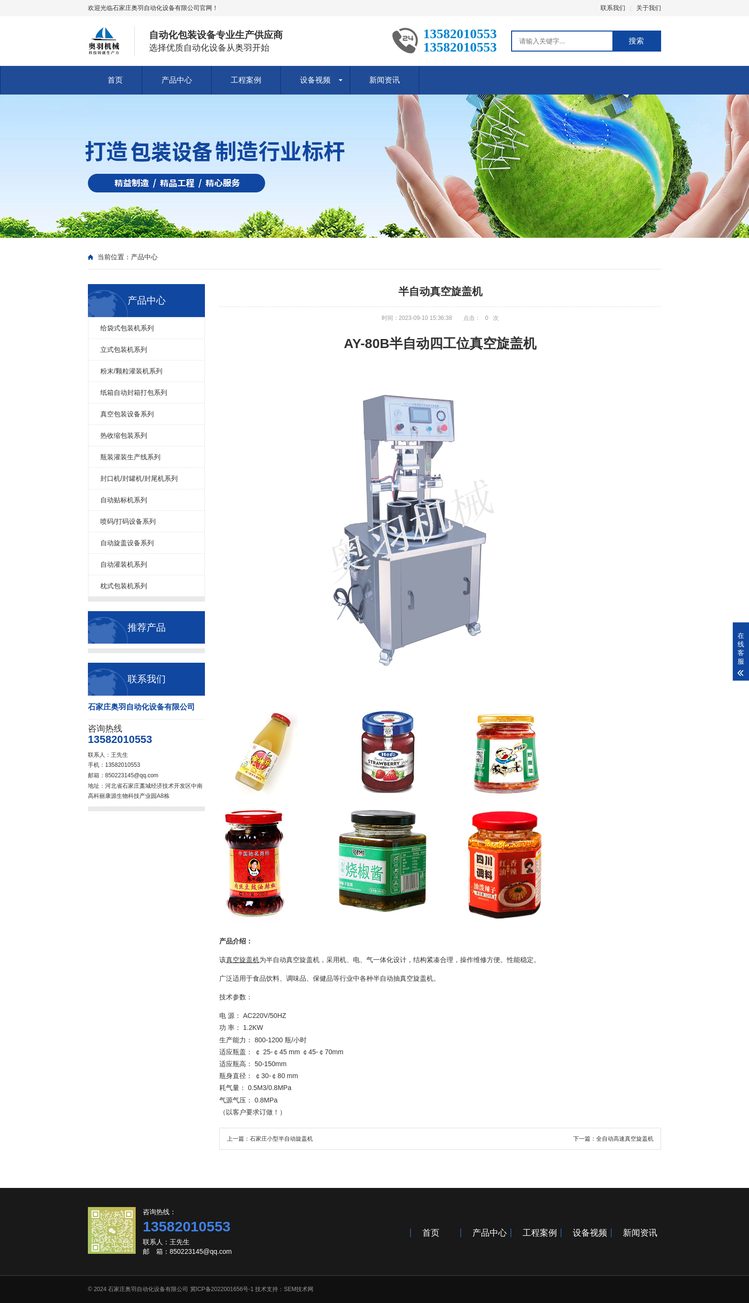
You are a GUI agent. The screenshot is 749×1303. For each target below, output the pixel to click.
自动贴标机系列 (123, 500)
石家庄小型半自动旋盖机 (281, 1138)
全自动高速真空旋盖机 (624, 1138)
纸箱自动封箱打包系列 (133, 392)
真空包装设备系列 (127, 414)
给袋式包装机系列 (127, 328)
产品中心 (176, 80)
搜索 (636, 41)
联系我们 (612, 7)
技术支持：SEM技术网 (284, 1289)
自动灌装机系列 (123, 564)
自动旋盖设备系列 (127, 543)
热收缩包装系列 (123, 435)
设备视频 (315, 80)
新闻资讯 (384, 80)
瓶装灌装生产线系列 (130, 457)
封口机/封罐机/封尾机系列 (139, 478)
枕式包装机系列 (123, 586)
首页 (115, 80)
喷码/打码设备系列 (128, 521)
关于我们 (648, 7)
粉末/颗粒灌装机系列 (131, 371)
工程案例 (246, 80)
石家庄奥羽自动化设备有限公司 (148, 1289)
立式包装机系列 (123, 349)
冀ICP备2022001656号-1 (222, 1289)
